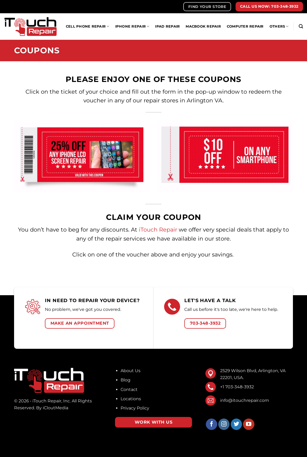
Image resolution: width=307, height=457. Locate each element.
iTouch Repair (158, 229)
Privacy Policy (135, 408)
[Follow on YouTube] (248, 424)
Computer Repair (245, 26)
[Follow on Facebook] (211, 424)
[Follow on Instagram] (224, 424)
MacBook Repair (203, 26)
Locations (131, 398)
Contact (129, 389)
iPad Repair (167, 26)
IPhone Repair (132, 26)
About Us (130, 370)
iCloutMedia (55, 407)
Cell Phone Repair (87, 26)
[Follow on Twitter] (236, 424)
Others (279, 26)
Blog (125, 379)
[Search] (301, 26)
